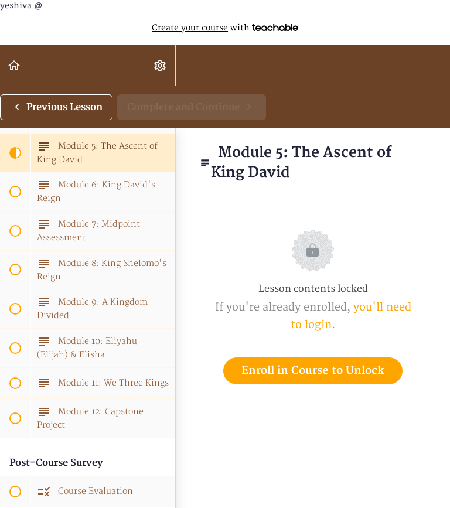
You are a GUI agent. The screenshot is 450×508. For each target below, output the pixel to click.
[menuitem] (160, 65)
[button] (14, 65)
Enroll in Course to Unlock (312, 370)
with (225, 28)
